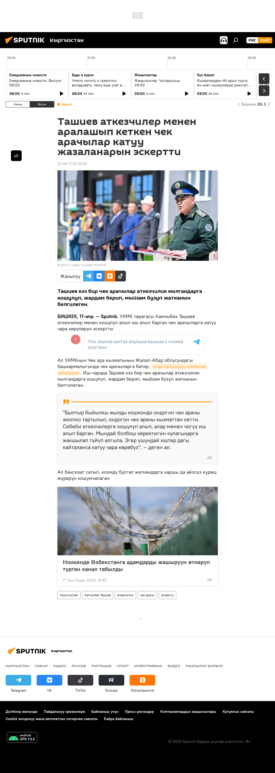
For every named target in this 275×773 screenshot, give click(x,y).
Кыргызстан (69, 595)
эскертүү (167, 595)
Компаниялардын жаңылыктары (188, 711)
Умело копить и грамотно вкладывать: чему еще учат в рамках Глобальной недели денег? (97, 87)
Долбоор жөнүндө (21, 711)
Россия (79, 665)
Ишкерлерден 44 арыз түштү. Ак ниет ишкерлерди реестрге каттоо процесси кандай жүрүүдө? (223, 87)
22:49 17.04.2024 (72, 163)
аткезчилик (125, 595)
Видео (174, 665)
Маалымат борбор (204, 665)
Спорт (123, 665)
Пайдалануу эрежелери (64, 711)
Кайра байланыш (118, 718)
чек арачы (147, 595)
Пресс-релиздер (139, 711)
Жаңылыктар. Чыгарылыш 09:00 (157, 82)
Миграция (101, 665)
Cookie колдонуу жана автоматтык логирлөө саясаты (52, 718)
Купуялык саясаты (238, 711)
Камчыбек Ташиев (97, 595)
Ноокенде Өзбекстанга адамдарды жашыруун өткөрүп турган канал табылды (136, 565)
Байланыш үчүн (104, 711)
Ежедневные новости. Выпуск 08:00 (35, 82)
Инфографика (148, 665)
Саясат (41, 665)
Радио (59, 665)
